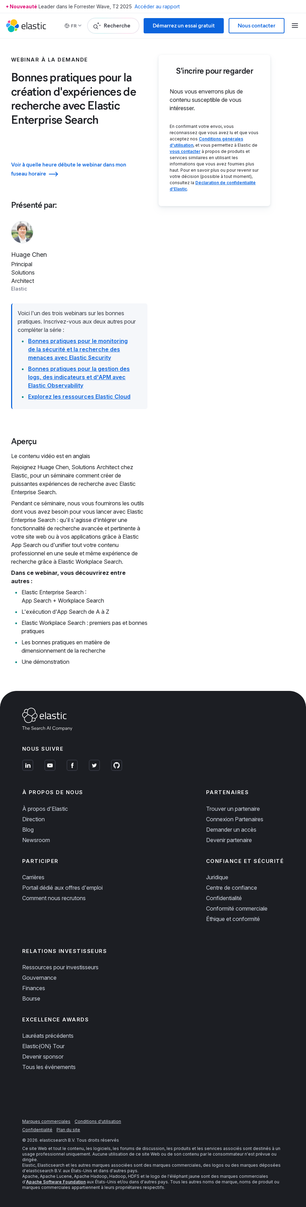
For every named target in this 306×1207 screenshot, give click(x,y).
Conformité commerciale (236, 908)
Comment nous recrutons (54, 898)
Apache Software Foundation (56, 1181)
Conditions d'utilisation (98, 1121)
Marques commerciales (46, 1121)
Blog (28, 829)
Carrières (33, 877)
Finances (33, 988)
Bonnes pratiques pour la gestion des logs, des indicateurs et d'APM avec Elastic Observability (79, 377)
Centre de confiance (231, 887)
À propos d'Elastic (45, 808)
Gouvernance (39, 977)
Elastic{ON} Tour (43, 1046)
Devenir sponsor (42, 1056)
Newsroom (36, 840)
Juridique (217, 877)
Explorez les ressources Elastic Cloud (79, 396)
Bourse (31, 998)
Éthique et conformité (233, 918)
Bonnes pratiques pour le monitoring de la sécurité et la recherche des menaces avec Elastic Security (78, 349)
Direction (33, 819)
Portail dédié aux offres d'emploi (62, 887)
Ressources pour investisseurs (60, 967)
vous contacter (185, 151)
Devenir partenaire (229, 840)
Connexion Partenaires (234, 819)
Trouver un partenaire (233, 808)
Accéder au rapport (157, 6)
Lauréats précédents (48, 1035)
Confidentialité (224, 898)
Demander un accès (231, 829)
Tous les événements (49, 1066)
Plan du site (68, 1129)
